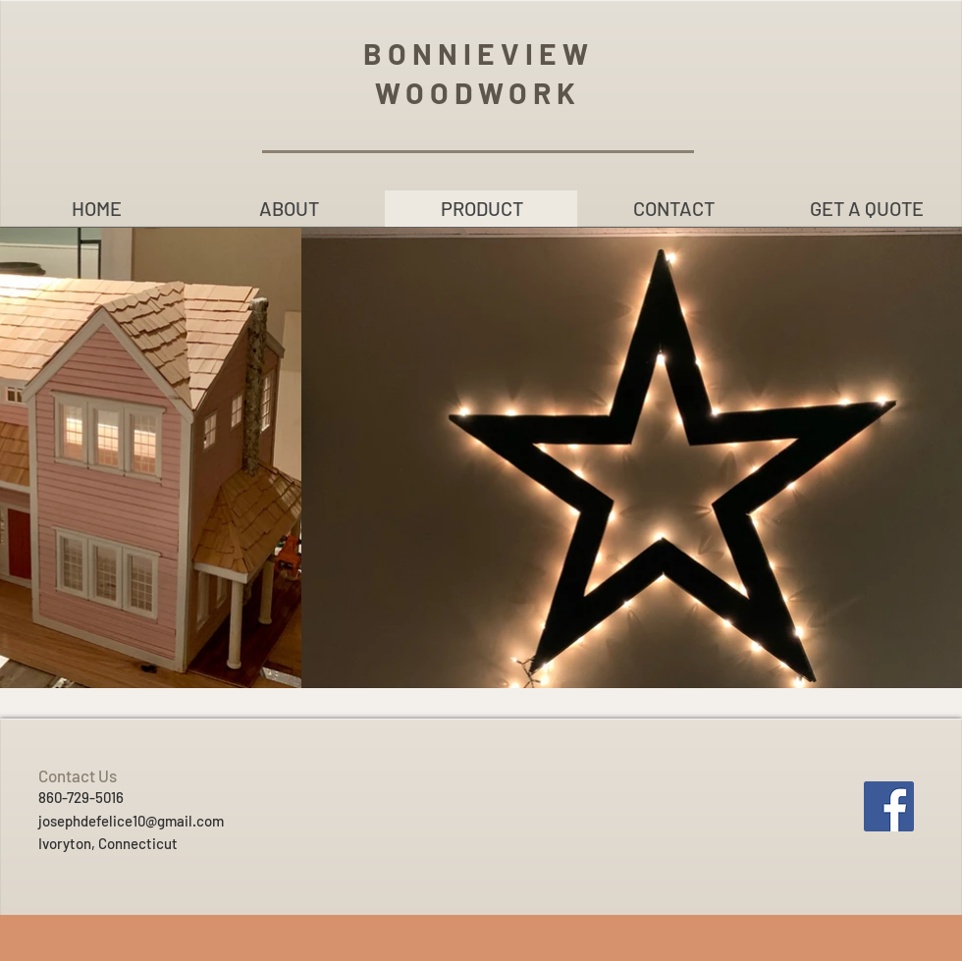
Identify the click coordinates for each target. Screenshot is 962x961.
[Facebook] (889, 806)
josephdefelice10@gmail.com (131, 820)
